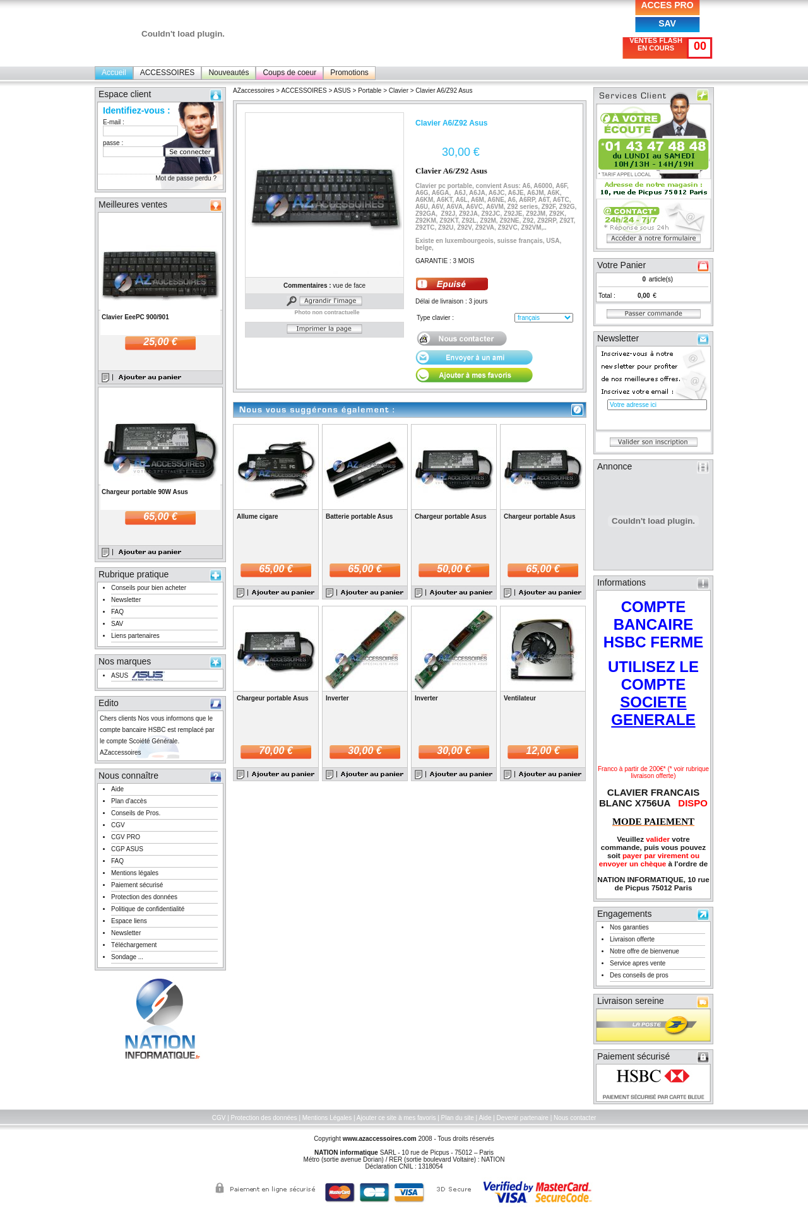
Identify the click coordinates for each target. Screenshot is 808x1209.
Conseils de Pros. (135, 813)
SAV (667, 23)
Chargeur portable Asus (451, 516)
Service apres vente (637, 963)
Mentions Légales (327, 1117)
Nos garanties (629, 927)
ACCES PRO (667, 5)
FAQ (117, 611)
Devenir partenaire (523, 1117)
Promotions (349, 72)
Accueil (114, 72)
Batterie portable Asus (359, 516)
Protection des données (144, 896)
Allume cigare (257, 516)
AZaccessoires (254, 90)
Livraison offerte (632, 939)
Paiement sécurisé (137, 885)
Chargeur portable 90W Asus (145, 491)
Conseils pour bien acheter (148, 587)
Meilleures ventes (132, 204)
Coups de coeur (289, 72)
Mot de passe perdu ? (186, 178)
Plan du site (457, 1117)
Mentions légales (134, 873)
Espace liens (129, 920)
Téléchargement (134, 944)
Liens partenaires (135, 635)
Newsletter (126, 599)
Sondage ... (127, 956)
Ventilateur (520, 698)
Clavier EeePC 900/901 (135, 317)
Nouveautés (228, 72)
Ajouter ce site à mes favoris (396, 1117)
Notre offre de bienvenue (644, 951)
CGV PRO (125, 837)
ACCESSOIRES (167, 72)
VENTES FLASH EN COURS (655, 44)
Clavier (399, 90)
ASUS (119, 675)
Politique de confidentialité (147, 908)
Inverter (337, 698)
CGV (118, 825)
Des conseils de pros (639, 975)
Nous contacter (575, 1117)
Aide (117, 789)
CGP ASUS (127, 849)
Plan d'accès (128, 801)
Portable (369, 90)
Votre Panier (621, 265)
